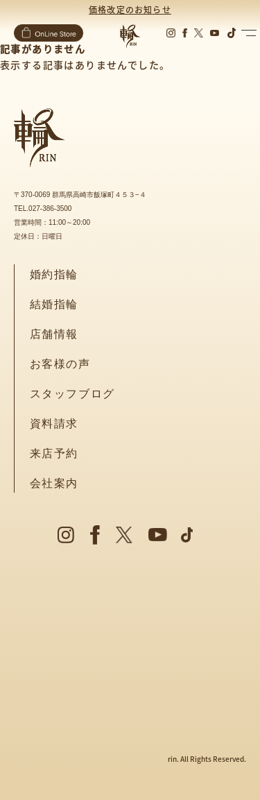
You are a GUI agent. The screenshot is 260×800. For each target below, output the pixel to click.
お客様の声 (60, 364)
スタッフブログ (72, 394)
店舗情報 (54, 334)
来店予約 (54, 453)
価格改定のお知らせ (130, 9)
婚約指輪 (54, 274)
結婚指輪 (54, 304)
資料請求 (54, 423)
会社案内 (54, 483)
